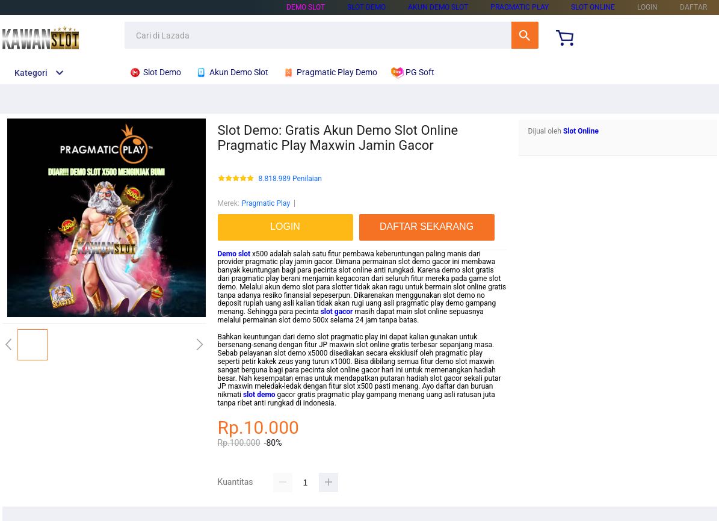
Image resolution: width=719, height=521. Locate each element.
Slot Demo (366, 7)
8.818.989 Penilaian (290, 179)
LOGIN (647, 7)
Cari (524, 35)
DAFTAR (693, 7)
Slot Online (593, 7)
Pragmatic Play (519, 7)
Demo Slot (305, 7)
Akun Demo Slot (438, 7)
